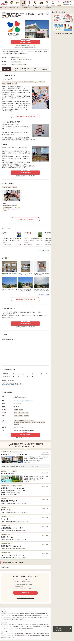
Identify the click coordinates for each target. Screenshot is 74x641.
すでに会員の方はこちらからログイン (25, 598)
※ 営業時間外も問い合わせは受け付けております (13, 384)
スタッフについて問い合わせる (25, 219)
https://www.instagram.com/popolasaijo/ (23, 400)
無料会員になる (25, 592)
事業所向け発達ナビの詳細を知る (63, 33)
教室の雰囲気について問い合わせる (25, 299)
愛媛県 (5, 567)
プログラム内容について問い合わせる (25, 116)
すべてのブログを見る (43, 250)
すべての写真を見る (44, 294)
